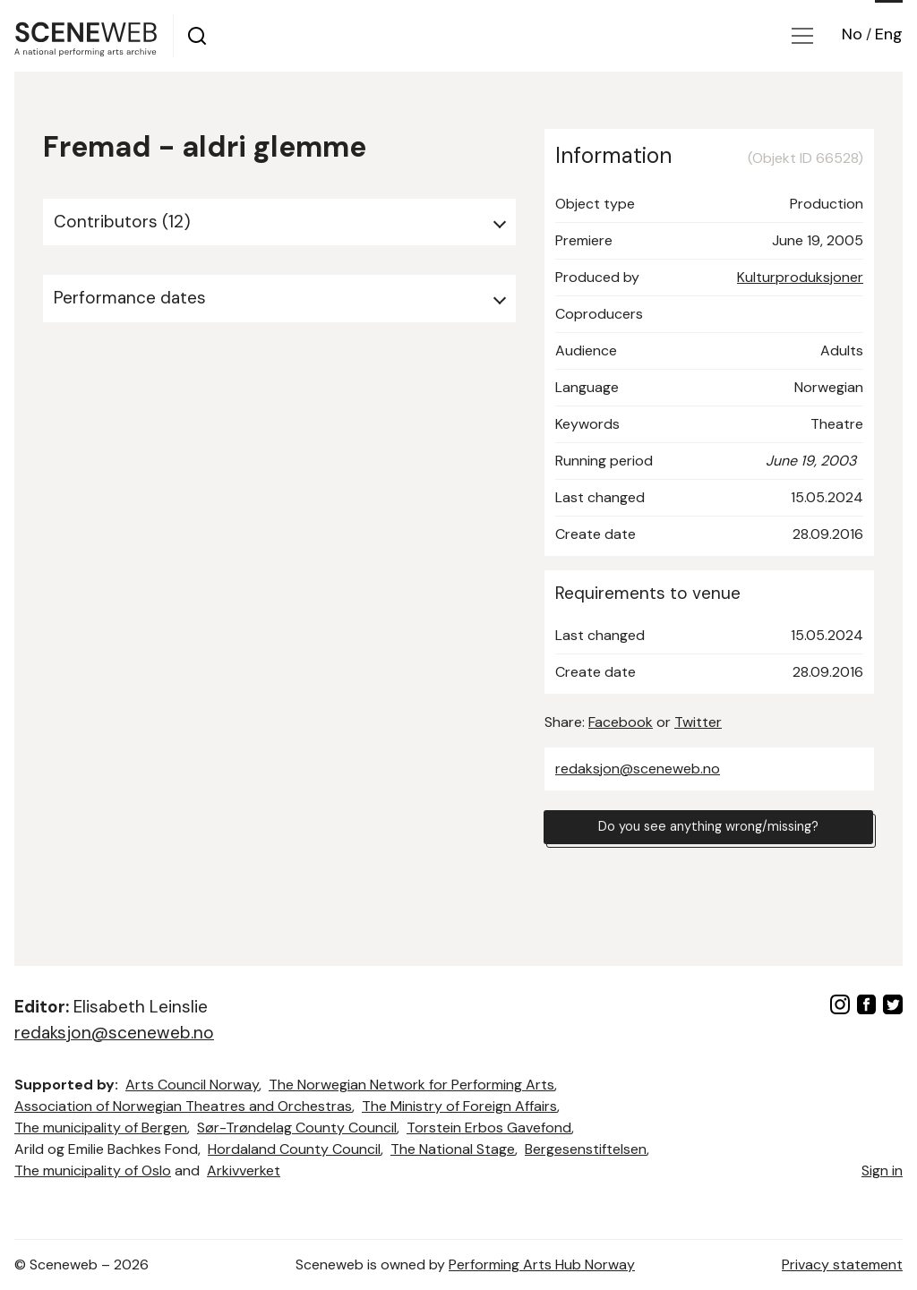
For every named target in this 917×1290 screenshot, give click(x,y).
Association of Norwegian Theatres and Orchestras (183, 1106)
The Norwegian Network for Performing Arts (411, 1084)
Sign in (882, 1170)
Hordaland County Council (294, 1149)
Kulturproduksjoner (800, 277)
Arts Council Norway (192, 1084)
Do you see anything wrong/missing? (708, 829)
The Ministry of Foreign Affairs (459, 1106)
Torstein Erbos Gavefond (489, 1127)
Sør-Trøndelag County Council (297, 1127)
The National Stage (452, 1149)
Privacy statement (842, 1264)
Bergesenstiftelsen (586, 1149)
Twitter (698, 722)
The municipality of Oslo (92, 1170)
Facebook (620, 722)
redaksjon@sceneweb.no (637, 768)
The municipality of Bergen (100, 1127)
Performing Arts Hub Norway (542, 1264)
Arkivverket (243, 1170)
